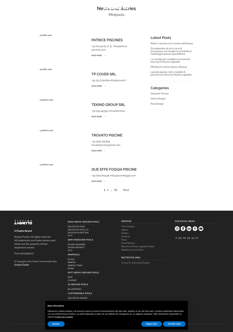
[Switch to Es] (193, 238)
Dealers (203, 7)
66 (115, 190)
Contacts (125, 236)
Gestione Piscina (160, 93)
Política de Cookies (64, 317)
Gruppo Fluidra (21, 264)
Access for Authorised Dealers (135, 263)
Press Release (128, 243)
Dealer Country (182, 7)
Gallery (124, 230)
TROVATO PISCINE (107, 135)
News (124, 240)
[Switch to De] (188, 238)
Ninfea (72, 262)
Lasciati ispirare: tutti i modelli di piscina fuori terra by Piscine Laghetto (171, 73)
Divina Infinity (76, 247)
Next (126, 190)
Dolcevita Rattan (78, 233)
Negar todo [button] (151, 324)
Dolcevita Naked (78, 298)
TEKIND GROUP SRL (108, 105)
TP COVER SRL (104, 74)
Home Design (158, 98)
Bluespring (74, 289)
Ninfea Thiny (75, 265)
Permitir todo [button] (174, 324)
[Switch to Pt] (197, 238)
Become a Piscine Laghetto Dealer (137, 246)
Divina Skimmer (76, 244)
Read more (97, 56)
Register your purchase (132, 250)
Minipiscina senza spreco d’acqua (169, 67)
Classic (72, 280)
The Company (158, 7)
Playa (71, 259)
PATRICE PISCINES (107, 40)
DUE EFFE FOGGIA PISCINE (114, 169)
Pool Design (157, 104)
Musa (71, 268)
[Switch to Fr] (184, 238)
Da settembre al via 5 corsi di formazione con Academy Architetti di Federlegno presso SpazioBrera (171, 51)
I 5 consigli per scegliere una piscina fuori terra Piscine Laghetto (170, 60)
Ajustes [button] (56, 324)
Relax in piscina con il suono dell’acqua (172, 43)
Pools (31, 7)
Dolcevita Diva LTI (78, 230)
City (70, 236)
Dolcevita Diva (76, 226)
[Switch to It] (176, 238)
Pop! (70, 277)
